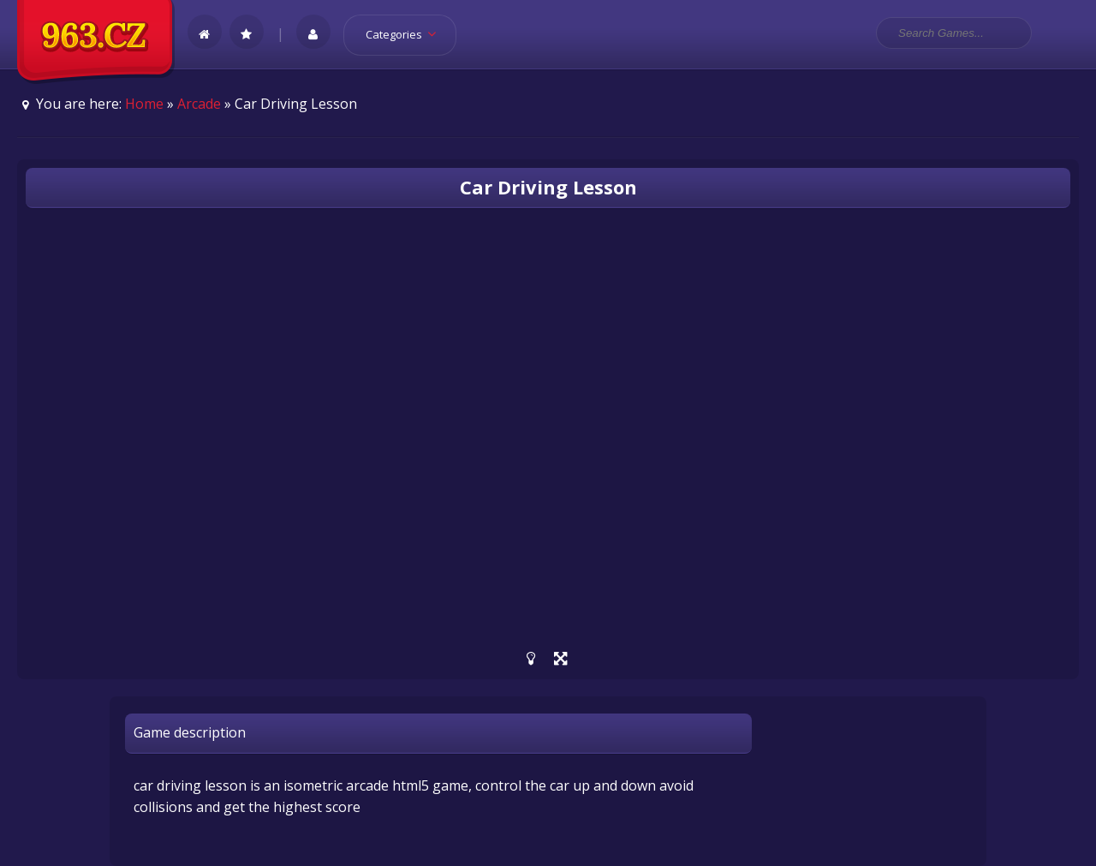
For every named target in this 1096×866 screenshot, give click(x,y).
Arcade (199, 103)
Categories (406, 34)
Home (144, 103)
